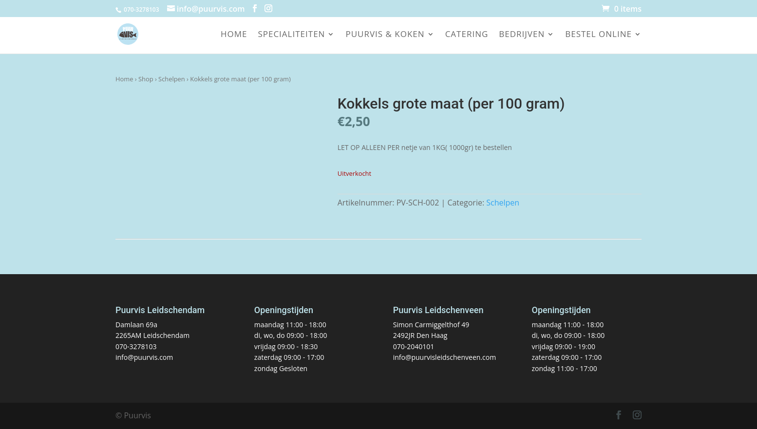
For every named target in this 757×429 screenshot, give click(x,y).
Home (234, 35)
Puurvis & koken (384, 35)
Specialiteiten (291, 35)
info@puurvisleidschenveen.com (444, 357)
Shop (145, 79)
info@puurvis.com (144, 357)
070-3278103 (136, 346)
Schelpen (171, 79)
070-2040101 (414, 346)
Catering (467, 35)
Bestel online (598, 35)
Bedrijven (522, 35)
